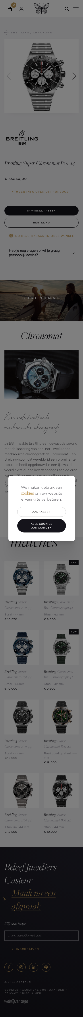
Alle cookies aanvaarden (41, 525)
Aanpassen (41, 511)
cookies (27, 493)
